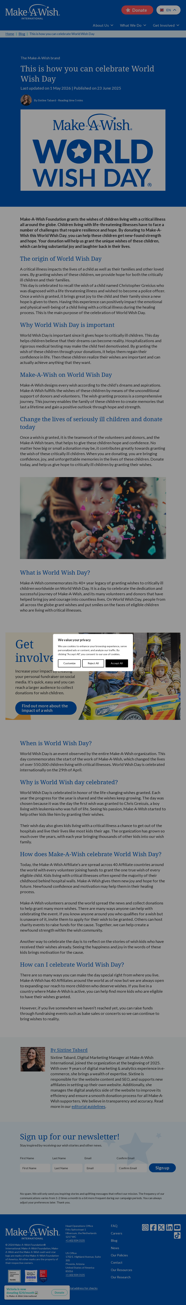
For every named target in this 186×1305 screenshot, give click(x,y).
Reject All (93, 663)
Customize (69, 663)
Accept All (117, 663)
